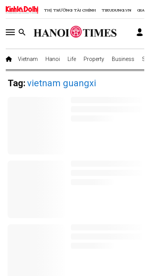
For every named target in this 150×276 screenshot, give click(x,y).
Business (123, 59)
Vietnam (28, 59)
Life (72, 59)
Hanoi (52, 59)
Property (94, 59)
